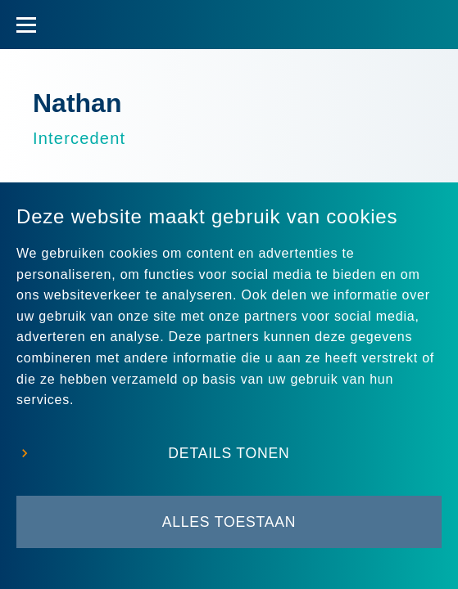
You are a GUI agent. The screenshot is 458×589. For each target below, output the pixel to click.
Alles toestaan (229, 522)
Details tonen (228, 453)
